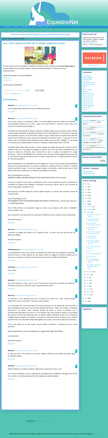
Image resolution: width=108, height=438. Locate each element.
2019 (86, 187)
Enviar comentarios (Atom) (45, 421)
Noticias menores (91, 256)
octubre (88, 212)
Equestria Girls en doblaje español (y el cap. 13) (93, 232)
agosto (88, 274)
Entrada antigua (71, 413)
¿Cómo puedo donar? (94, 65)
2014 (86, 201)
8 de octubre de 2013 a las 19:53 (27, 267)
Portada (7, 26)
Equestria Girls (87, 107)
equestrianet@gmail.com (90, 43)
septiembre (89, 272)
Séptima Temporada (88, 102)
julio (87, 277)
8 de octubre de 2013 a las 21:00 (26, 280)
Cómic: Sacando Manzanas (93, 253)
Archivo (40, 26)
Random (85, 109)
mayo (88, 283)
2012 (86, 298)
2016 (86, 195)
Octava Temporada (88, 104)
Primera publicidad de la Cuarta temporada (93, 219)
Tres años (89, 251)
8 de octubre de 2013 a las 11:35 (26, 105)
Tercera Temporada (88, 95)
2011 (86, 301)
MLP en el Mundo (87, 90)
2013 (86, 204)
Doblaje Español (15, 93)
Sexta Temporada (87, 100)
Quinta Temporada (88, 98)
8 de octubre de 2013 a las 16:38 (32, 249)
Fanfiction (85, 86)
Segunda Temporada (88, 93)
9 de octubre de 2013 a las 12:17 (26, 295)
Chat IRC (15, 26)
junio (87, 280)
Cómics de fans (87, 75)
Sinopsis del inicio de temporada (92, 228)
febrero (88, 292)
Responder (11, 112)
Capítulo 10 (7, 80)
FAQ (33, 26)
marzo (88, 289)
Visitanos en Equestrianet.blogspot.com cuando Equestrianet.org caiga (40, 35)
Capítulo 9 (6, 78)
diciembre (89, 206)
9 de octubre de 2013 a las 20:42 (26, 350)
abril (87, 286)
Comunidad (25, 26)
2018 (86, 189)
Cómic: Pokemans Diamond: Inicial (91, 237)
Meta (84, 88)
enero (88, 295)
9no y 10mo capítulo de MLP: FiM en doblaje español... (92, 260)
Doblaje (89, 83)
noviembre (89, 209)
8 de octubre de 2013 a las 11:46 (26, 118)
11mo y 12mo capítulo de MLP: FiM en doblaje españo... (93, 242)
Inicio (42, 413)
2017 (86, 192)
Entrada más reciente (11, 413)
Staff (47, 26)
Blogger (95, 434)
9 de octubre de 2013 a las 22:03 (26, 366)
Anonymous (86, 120)
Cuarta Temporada (88, 97)
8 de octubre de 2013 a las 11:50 (26, 229)
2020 (86, 184)
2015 (86, 198)
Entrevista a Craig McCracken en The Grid (93, 224)
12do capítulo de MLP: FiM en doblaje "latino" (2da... (93, 266)
